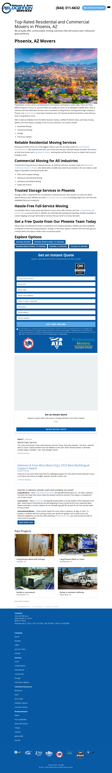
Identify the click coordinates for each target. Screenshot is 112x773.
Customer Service (21, 707)
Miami (17, 715)
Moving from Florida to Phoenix (31, 246)
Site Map (61, 765)
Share (56, 421)
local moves (38, 501)
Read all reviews (23, 453)
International (19, 670)
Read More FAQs (26, 522)
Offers (17, 645)
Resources (18, 690)
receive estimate (94, 7)
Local (17, 661)
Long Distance (20, 666)
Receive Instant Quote (56, 429)
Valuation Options (21, 703)
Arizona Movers (23, 242)
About (17, 637)
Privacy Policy (63, 334)
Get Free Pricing (56, 324)
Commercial (19, 674)
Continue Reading (24, 480)
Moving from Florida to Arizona (49, 242)
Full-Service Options (22, 682)
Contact (17, 653)
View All (17, 740)
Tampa (17, 728)
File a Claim (19, 699)
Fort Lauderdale (20, 719)
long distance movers (42, 152)
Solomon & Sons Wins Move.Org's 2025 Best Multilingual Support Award (53, 466)
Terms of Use (52, 334)
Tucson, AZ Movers (79, 246)
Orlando (18, 732)
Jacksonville (19, 736)
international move (63, 516)
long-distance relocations (45, 493)
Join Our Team (20, 649)
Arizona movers (30, 113)
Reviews (18, 641)
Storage (17, 678)
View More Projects (22, 601)
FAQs (17, 695)
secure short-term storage (56, 197)
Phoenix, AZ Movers (58, 246)
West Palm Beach (21, 724)
